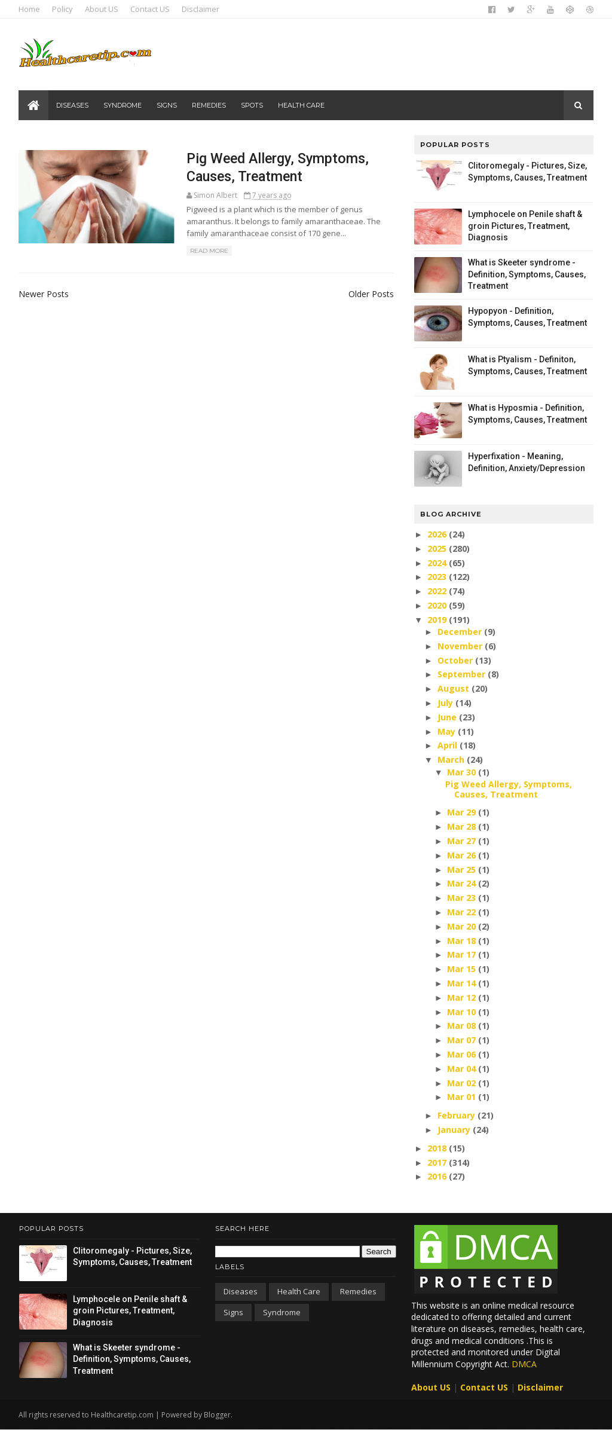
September (461, 674)
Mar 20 (462, 926)
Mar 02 (462, 1083)
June (447, 717)
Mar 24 (462, 883)
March (451, 759)
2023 (437, 576)
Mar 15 (462, 968)
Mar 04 (462, 1068)
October (455, 660)
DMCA (524, 1364)
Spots (252, 105)
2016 (437, 1176)
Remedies (209, 105)
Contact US (150, 9)
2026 (437, 534)
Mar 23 (462, 897)
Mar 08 (462, 1025)
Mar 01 (462, 1096)
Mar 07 (462, 1040)
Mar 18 (462, 940)
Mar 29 (462, 812)
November (460, 646)
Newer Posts (44, 294)
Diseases (73, 105)
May (446, 731)
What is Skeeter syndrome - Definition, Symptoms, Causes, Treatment (526, 274)
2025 (437, 548)
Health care (302, 105)
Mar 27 (462, 841)
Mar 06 (462, 1054)
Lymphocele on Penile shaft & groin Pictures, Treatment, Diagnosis (524, 225)
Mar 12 (462, 997)
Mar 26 (462, 855)
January (454, 1129)
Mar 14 (462, 983)
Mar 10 (462, 1012)
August (453, 688)
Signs (167, 105)
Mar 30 (462, 772)
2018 (437, 1148)
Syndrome (123, 105)
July (445, 702)
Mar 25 (462, 869)
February (456, 1115)
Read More (201, 251)
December (459, 631)
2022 (437, 591)
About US (102, 9)
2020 (437, 605)
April (447, 745)
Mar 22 (462, 912)
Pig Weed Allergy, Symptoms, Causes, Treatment (508, 789)
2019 (437, 619)
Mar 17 (462, 954)
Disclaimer (201, 9)
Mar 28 (462, 826)
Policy (63, 9)
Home (30, 9)
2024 (437, 563)
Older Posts (364, 294)
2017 (437, 1162)
